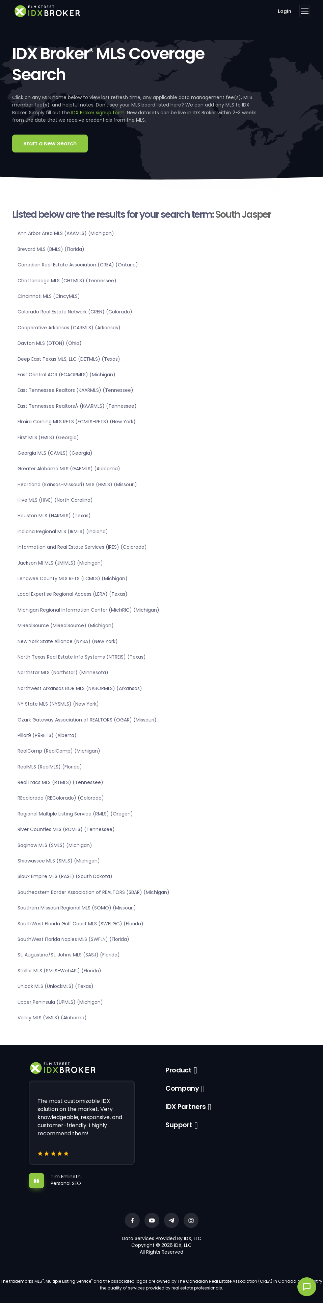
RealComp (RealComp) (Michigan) (59, 751)
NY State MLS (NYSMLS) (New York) (58, 704)
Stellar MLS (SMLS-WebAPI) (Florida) (59, 970)
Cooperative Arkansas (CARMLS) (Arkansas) (69, 327)
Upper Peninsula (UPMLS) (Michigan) (60, 1002)
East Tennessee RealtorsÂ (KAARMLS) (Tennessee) (77, 406)
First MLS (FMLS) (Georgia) (48, 437)
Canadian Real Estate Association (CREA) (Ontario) (78, 264)
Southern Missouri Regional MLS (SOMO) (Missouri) (77, 907)
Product (178, 1070)
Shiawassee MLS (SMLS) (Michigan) (59, 860)
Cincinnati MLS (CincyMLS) (49, 296)
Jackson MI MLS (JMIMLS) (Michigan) (60, 563)
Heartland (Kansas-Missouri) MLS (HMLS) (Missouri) (77, 484)
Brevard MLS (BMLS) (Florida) (51, 249)
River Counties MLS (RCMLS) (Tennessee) (66, 829)
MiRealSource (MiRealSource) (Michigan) (66, 625)
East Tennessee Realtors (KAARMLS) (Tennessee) (75, 390)
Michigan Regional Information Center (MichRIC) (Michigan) (88, 610)
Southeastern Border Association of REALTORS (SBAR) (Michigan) (93, 892)
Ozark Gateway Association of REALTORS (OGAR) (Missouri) (87, 719)
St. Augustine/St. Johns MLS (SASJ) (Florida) (69, 954)
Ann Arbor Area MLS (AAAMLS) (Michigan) (66, 233)
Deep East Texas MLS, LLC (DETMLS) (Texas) (69, 359)
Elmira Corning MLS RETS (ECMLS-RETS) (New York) (77, 421)
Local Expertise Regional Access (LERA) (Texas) (73, 594)
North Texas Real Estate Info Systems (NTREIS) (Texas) (82, 657)
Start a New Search (50, 143)
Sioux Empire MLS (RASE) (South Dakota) (65, 876)
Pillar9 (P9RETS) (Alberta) (47, 735)
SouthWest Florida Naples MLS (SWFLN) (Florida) (73, 939)
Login (284, 11)
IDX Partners (185, 1106)
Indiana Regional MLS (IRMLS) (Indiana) (63, 531)
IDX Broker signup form (98, 112)
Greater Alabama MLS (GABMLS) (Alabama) (69, 468)
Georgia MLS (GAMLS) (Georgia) (55, 453)
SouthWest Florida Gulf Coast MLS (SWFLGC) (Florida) (80, 923)
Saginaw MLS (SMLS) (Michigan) (55, 845)
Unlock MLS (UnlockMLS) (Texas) (55, 986)
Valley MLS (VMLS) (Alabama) (52, 1017)
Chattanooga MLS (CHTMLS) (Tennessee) (67, 280)
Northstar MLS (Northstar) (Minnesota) (63, 672)
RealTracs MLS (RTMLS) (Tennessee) (60, 782)
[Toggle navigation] (304, 11)
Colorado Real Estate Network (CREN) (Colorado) (75, 311)
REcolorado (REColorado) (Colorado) (61, 798)
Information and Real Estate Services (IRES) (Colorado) (82, 547)
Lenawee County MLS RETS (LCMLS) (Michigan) (73, 578)
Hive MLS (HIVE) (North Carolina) (55, 500)
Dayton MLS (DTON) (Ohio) (50, 343)
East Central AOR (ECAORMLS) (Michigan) (66, 374)
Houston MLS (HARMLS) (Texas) (54, 515)
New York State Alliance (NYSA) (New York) (68, 641)
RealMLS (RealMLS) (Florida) (50, 766)
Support (178, 1125)
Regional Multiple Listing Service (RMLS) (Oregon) (75, 813)
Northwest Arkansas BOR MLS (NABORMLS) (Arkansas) (80, 688)
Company (182, 1088)
